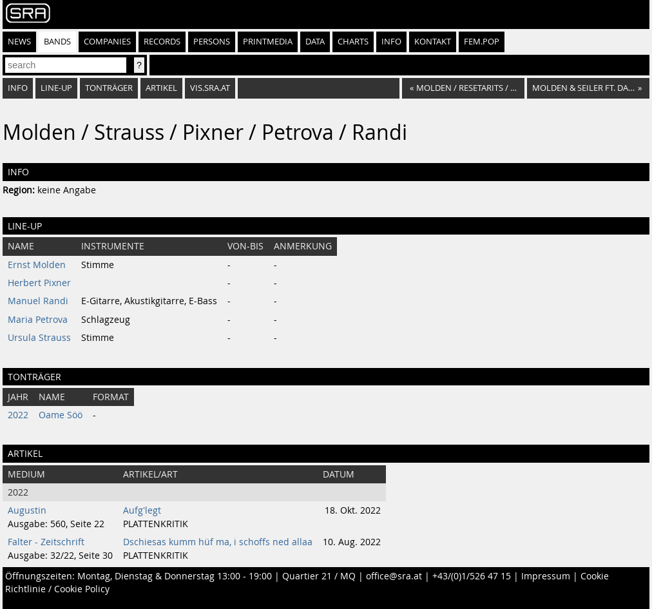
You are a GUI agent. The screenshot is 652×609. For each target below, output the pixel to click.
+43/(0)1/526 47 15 (471, 576)
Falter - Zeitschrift (46, 542)
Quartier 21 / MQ (319, 576)
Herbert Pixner (39, 283)
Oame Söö (60, 415)
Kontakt (432, 41)
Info (391, 41)
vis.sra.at (210, 87)
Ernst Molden (37, 265)
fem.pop (481, 41)
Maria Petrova (38, 319)
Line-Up (56, 87)
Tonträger (109, 87)
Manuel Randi (38, 301)
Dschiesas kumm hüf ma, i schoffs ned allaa (217, 542)
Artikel (161, 87)
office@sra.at (394, 576)
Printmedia (267, 41)
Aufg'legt (142, 510)
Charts (353, 41)
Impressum (545, 576)
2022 (18, 415)
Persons (211, 41)
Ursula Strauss (39, 337)
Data (315, 41)
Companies (107, 41)
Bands (57, 41)
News (19, 41)
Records (162, 41)
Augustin (27, 510)
